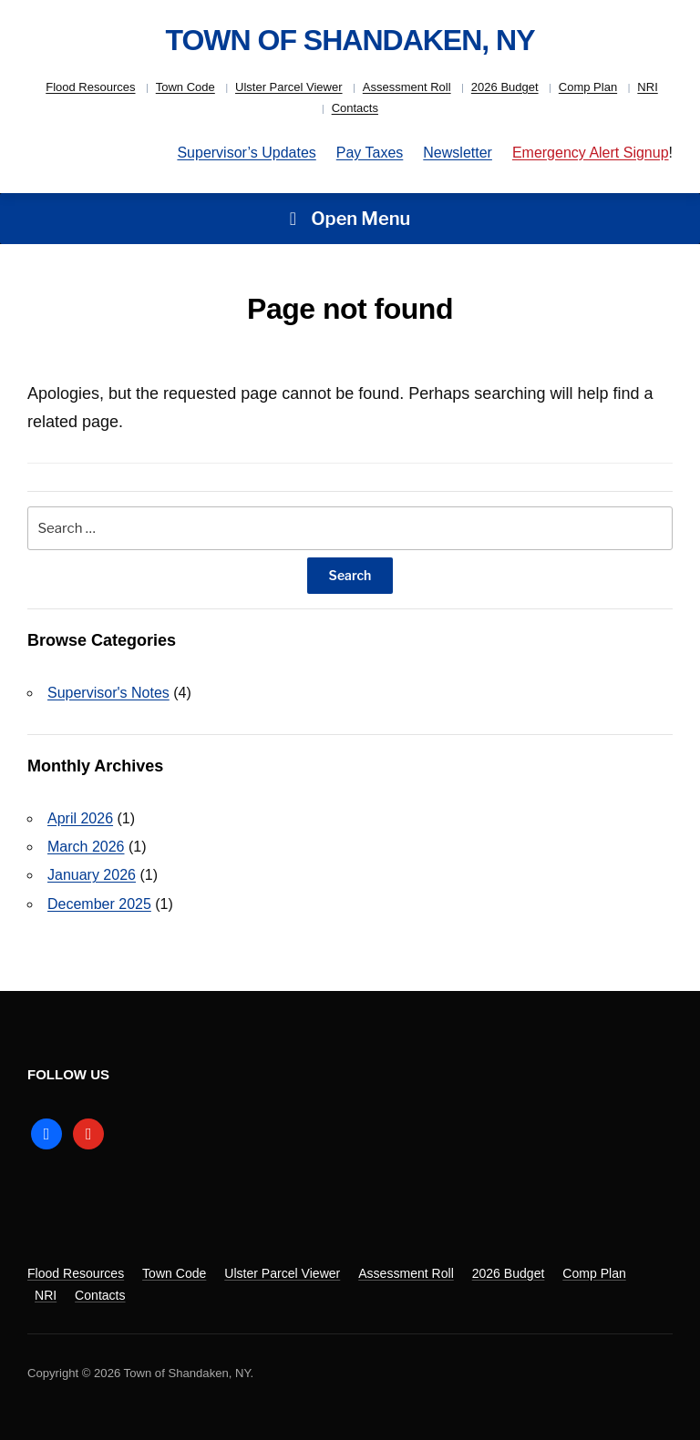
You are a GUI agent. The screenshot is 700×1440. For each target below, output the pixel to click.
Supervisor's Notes (108, 692)
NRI (647, 87)
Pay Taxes (370, 152)
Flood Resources (90, 87)
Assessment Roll (407, 87)
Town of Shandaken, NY (349, 40)
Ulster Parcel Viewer (289, 87)
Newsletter (457, 152)
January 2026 (91, 875)
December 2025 (99, 904)
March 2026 (86, 846)
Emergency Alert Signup (590, 152)
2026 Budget (505, 87)
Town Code (185, 87)
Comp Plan (588, 87)
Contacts (355, 108)
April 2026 (80, 818)
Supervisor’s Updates (246, 152)
